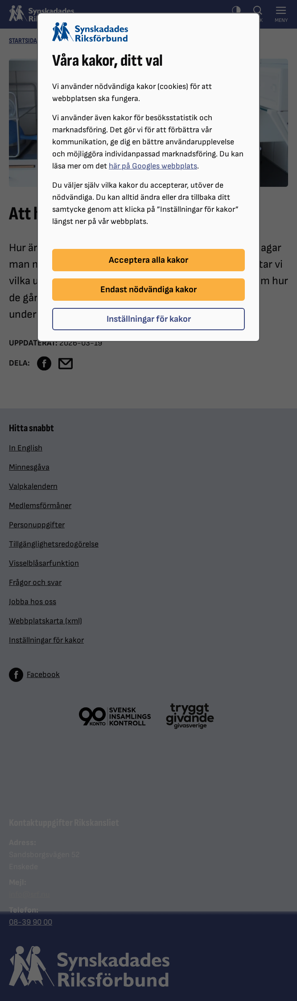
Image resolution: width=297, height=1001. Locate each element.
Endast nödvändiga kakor (148, 289)
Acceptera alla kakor (148, 260)
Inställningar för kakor (149, 319)
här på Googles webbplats (153, 166)
